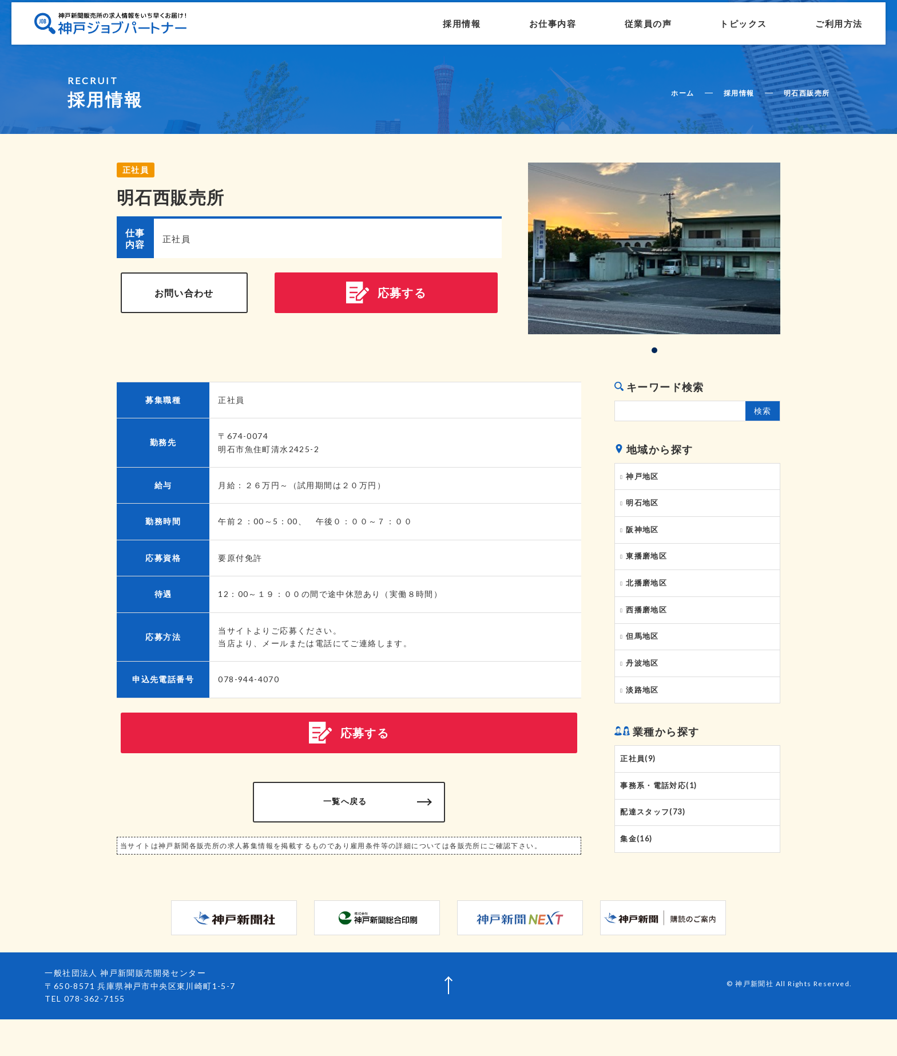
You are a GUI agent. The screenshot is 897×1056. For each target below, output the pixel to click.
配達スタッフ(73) (655, 846)
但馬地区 (644, 656)
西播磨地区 (648, 626)
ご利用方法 (805, 30)
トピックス (710, 30)
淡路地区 (644, 714)
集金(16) (638, 875)
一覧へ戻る (349, 809)
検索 (763, 411)
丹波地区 (644, 685)
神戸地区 (644, 477)
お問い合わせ (184, 295)
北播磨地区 (648, 596)
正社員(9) (640, 787)
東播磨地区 (648, 566)
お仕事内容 (519, 30)
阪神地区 (644, 536)
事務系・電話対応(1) (660, 816)
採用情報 (428, 30)
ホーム (682, 93)
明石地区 (644, 507)
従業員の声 (614, 30)
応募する (386, 295)
